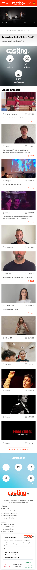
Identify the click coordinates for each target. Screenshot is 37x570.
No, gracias (6, 565)
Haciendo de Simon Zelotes (12, 184)
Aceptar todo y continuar (30, 565)
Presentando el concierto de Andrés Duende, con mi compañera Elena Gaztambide (18, 218)
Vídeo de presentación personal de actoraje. (17, 277)
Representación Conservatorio (13, 118)
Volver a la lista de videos (17, 449)
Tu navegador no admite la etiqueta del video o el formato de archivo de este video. (18, 16)
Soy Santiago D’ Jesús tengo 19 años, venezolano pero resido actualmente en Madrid (16, 151)
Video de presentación (10, 309)
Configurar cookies (18, 565)
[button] (30, 3)
